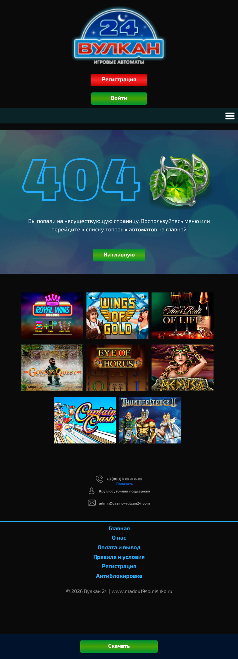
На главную (119, 254)
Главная (119, 528)
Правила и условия (119, 556)
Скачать (119, 645)
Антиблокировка (119, 575)
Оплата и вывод (119, 547)
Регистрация (119, 79)
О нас (119, 537)
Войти (119, 97)
